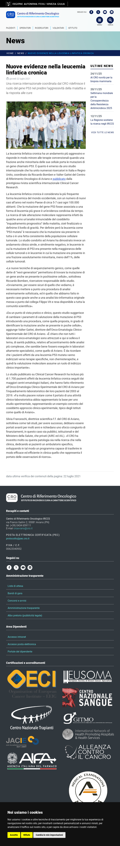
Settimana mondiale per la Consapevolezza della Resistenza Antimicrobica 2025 (101, 101)
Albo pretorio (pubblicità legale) (25, 615)
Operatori (25, 28)
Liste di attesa (15, 586)
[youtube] (104, 12)
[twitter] (97, 12)
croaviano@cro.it (23, 528)
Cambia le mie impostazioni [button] (49, 835)
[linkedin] (111, 12)
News (20, 53)
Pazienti (10, 28)
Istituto (72, 28)
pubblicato (59, 178)
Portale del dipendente (20, 651)
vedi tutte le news (102, 132)
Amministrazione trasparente (24, 608)
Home (10, 53)
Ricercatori (41, 28)
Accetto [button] (14, 835)
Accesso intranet (17, 636)
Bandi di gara (15, 593)
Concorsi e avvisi (17, 600)
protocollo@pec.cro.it (17, 538)
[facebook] (90, 12)
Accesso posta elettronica (22, 644)
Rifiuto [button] (26, 835)
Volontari (58, 28)
